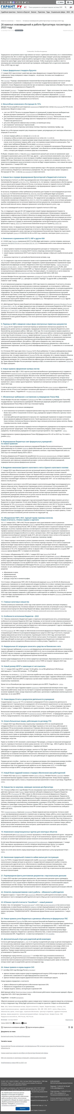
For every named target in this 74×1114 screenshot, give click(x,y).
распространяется (49, 905)
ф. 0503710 (17, 223)
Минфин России (54, 1014)
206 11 (46, 138)
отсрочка (25, 335)
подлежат (13, 661)
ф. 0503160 (32, 194)
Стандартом (62, 119)
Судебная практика (8, 12)
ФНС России (21, 1016)
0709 (63, 299)
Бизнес (33, 12)
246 (61, 269)
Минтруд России (44, 1014)
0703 (47, 294)
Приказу (29, 351)
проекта (41, 160)
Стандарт (7, 81)
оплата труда (19, 1011)
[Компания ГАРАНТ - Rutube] (25, 2)
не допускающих (42, 796)
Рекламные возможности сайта (59, 1095)
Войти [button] (60, 2)
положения (28, 812)
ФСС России (29, 1016)
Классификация (21, 835)
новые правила (53, 387)
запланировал (20, 504)
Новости (16, 1023)
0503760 (40, 194)
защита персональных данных (10, 1009)
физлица (3, 1014)
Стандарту (49, 116)
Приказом (44, 335)
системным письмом (43, 144)
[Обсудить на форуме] (69, 1027)
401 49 (36, 136)
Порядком (39, 706)
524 (33, 269)
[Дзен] (11, 2)
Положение (9, 631)
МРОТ (42, 744)
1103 (36, 296)
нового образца (39, 776)
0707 (41, 299)
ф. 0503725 (24, 213)
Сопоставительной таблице (26, 273)
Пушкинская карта (28, 905)
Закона (45, 554)
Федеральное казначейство (9, 1016)
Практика (41, 12)
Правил (21, 792)
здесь (65, 431)
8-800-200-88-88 (55, 1081)
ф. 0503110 (57, 223)
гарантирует (43, 860)
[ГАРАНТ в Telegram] (17, 2)
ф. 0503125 (5, 194)
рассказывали (27, 172)
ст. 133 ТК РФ (22, 674)
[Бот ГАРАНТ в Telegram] (19, 2)
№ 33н (20, 182)
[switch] (25, 7)
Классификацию (42, 842)
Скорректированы (10, 812)
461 (20, 257)
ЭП (27, 345)
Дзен (24, 1023)
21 (34, 146)
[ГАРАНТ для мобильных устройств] (5, 2)
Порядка (62, 389)
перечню (26, 448)
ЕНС (64, 1006)
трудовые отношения (60, 1011)
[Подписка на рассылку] (2, 2)
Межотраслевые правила (24, 992)
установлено (26, 649)
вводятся (18, 776)
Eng (69, 2)
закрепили (35, 688)
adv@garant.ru (61, 1093)
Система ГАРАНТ (13, 1020)
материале (19, 998)
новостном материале (35, 391)
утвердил (4, 551)
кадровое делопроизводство (28, 1009)
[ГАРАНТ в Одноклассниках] (22, 2)
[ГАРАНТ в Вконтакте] (8, 2)
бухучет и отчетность (32, 1006)
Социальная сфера (58, 12)
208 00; (52, 138)
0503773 (38, 200)
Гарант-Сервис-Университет (37, 1110)
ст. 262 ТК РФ (28, 942)
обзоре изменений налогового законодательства (50, 611)
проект (28, 154)
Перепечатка (69, 1020)
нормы (69, 631)
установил (59, 776)
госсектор (59, 1006)
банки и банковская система (17, 1006)
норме (3, 814)
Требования (32, 400)
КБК (39, 1009)
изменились (64, 233)
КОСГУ (49, 1009)
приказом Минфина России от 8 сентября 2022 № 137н (19, 243)
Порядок (15, 241)
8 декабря (51, 934)
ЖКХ (68, 12)
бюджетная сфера (50, 1006)
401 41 (31, 136)
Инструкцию (59, 107)
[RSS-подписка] (28, 2)
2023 (6, 1006)
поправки (37, 276)
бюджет (42, 1006)
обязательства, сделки (7, 1011)
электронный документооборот (29, 1014)
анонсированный (32, 114)
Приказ (6, 327)
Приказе (32, 355)
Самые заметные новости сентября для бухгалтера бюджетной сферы (24, 1053)
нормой (57, 556)
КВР (42, 1009)
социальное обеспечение (31, 1011)
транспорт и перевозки (46, 1011)
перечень (42, 565)
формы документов (13, 1014)
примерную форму (35, 714)
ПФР (61, 1014)
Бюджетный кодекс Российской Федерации (15, 1036)
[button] (71, 7)
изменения (34, 107)
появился (33, 907)
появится (32, 525)
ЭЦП (49, 345)
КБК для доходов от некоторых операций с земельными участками (23, 1058)
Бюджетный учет (68, 30)
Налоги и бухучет (23, 12)
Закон (3, 860)
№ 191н (26, 182)
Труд (48, 12)
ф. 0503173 (31, 200)
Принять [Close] (22, 1109)
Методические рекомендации (46, 456)
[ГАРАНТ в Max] (13, 2)
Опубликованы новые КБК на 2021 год (14, 1063)
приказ (15, 233)
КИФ (32, 419)
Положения (15, 794)
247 (22, 278)
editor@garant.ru (59, 1088)
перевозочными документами (21, 373)
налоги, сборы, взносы (59, 1009)
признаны (58, 594)
